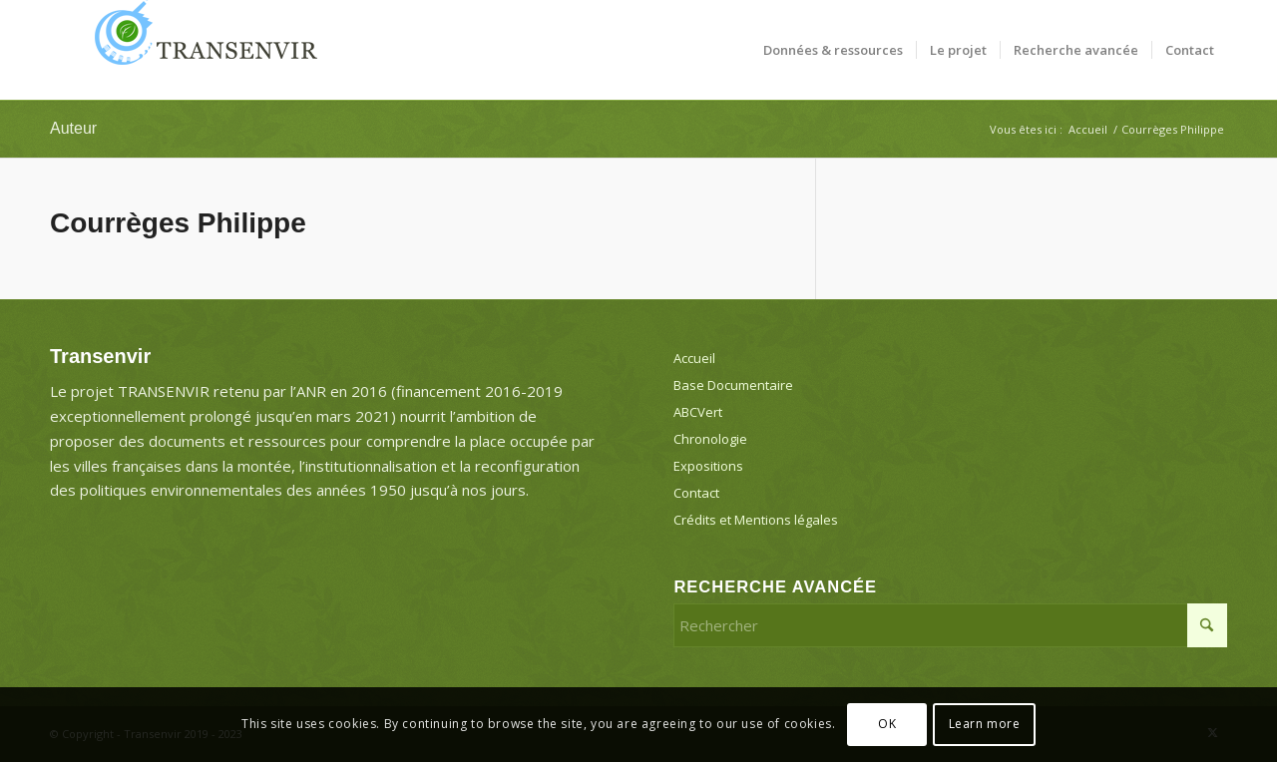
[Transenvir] (199, 50)
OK (887, 723)
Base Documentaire (733, 385)
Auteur (73, 128)
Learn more (985, 723)
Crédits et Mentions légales (755, 520)
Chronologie (710, 439)
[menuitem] (833, 50)
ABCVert (697, 412)
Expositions (708, 466)
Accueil (694, 358)
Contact (696, 493)
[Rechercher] (950, 625)
